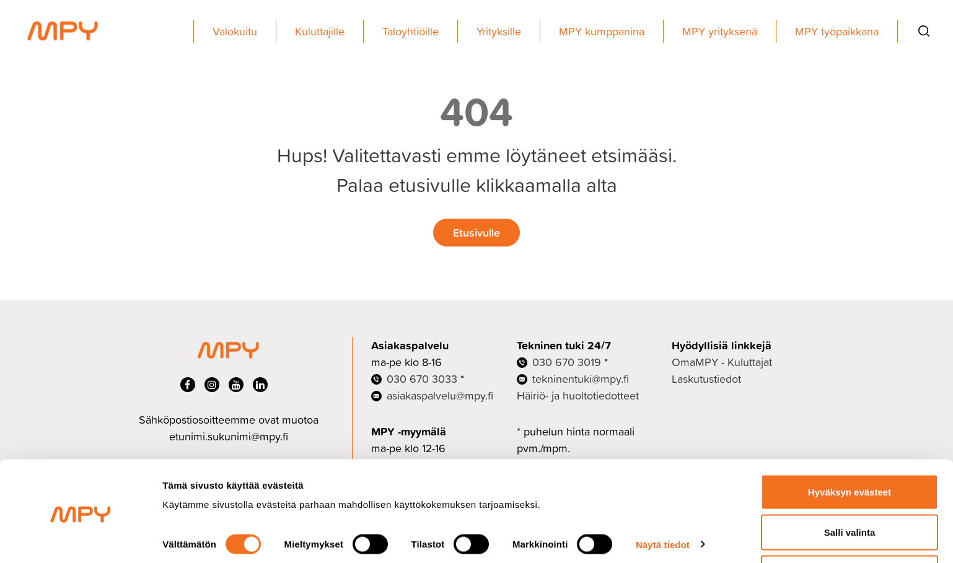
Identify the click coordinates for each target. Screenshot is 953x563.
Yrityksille (498, 31)
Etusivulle (476, 232)
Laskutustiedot (706, 378)
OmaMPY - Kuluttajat (722, 362)
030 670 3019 (566, 362)
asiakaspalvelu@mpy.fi (440, 395)
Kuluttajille (320, 31)
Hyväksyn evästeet (849, 448)
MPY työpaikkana (837, 31)
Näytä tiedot (663, 501)
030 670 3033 (422, 378)
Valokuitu (235, 31)
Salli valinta (850, 489)
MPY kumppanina (601, 31)
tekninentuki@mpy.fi (580, 378)
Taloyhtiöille (410, 31)
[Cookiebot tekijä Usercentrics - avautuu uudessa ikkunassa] (80, 539)
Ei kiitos (849, 530)
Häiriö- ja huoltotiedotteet (578, 395)
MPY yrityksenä (719, 31)
